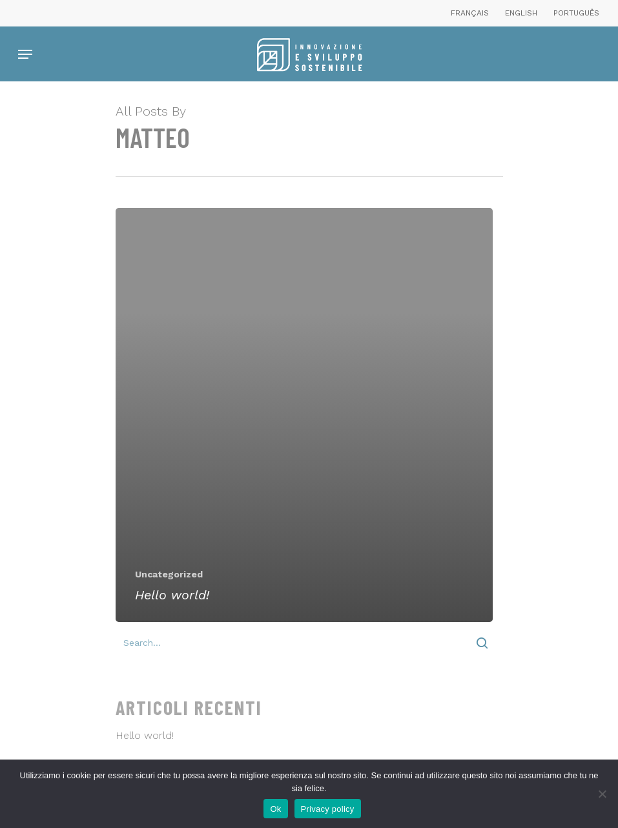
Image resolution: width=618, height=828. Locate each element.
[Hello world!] (304, 415)
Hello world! (145, 735)
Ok (275, 809)
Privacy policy (328, 809)
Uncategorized (169, 574)
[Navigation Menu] (25, 54)
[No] (601, 793)
